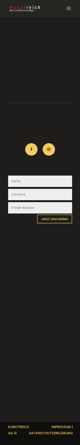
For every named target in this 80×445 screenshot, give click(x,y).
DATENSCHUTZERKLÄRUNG (51, 433)
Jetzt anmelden (54, 218)
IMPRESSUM (61, 426)
